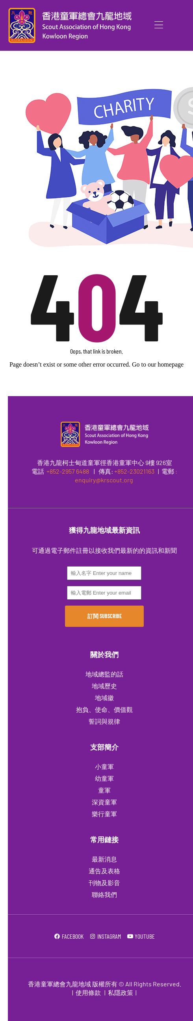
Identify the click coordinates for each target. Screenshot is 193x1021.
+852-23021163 (134, 471)
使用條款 (88, 992)
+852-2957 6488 (67, 471)
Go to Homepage (96, 385)
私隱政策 (120, 992)
